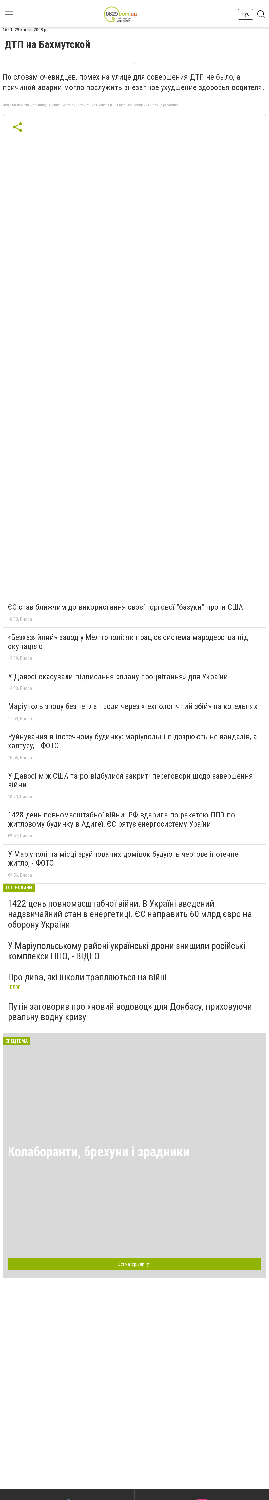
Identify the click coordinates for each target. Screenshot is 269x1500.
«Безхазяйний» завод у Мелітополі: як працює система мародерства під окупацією (128, 642)
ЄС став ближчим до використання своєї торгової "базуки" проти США (125, 607)
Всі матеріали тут (134, 1264)
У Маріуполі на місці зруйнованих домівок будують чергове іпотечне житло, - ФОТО (123, 859)
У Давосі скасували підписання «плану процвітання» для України (118, 676)
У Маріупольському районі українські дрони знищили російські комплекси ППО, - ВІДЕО (126, 951)
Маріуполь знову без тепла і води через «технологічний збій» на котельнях (133, 706)
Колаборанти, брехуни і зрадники (99, 1152)
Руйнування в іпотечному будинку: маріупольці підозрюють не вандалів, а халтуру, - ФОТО (132, 741)
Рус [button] (245, 14)
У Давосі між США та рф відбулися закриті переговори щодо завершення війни (130, 780)
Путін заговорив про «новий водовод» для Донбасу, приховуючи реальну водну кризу (130, 1011)
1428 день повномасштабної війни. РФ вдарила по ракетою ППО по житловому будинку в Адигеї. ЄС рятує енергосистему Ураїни (121, 819)
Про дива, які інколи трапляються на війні (87, 977)
